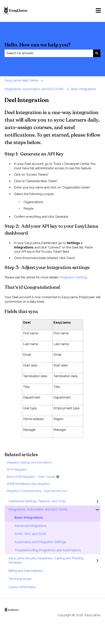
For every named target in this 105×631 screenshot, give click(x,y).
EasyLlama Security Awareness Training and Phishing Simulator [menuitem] (45, 560)
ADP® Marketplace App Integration (28, 483)
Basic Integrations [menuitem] (28, 517)
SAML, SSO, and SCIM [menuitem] (30, 534)
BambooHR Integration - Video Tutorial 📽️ (33, 476)
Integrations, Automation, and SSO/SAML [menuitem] (38, 509)
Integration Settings (74, 277)
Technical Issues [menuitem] (20, 579)
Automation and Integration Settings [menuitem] (40, 542)
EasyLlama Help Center (21, 80)
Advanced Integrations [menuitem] (30, 526)
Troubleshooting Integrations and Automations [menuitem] (47, 550)
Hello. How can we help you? (38, 45)
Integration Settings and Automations (29, 462)
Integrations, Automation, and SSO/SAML (34, 89)
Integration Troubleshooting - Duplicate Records (37, 490)
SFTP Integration (17, 469)
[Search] (96, 53)
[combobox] (49, 53)
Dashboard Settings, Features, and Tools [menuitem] (37, 501)
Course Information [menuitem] (22, 587)
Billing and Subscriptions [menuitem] (25, 571)
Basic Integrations (83, 89)
